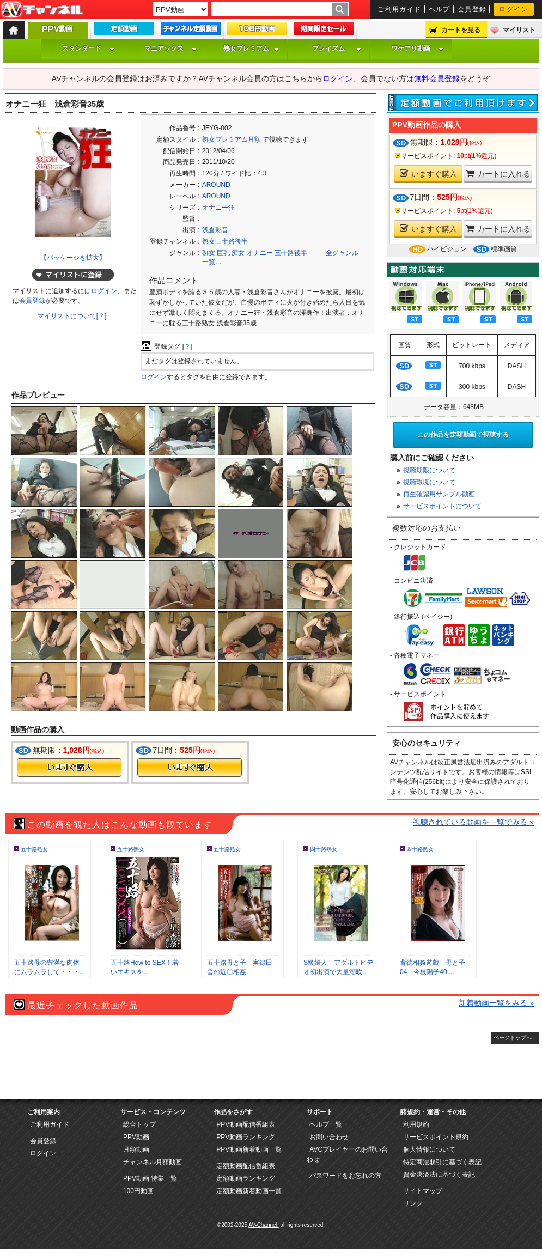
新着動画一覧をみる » (496, 1003)
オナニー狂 (218, 207)
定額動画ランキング (245, 1178)
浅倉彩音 (215, 230)
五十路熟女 (34, 849)
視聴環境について (429, 482)
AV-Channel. (263, 1225)
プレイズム (336, 48)
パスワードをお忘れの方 (345, 1175)
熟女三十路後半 (225, 241)
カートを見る (460, 30)
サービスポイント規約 (435, 1137)
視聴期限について (429, 470)
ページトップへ (513, 1038)
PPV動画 (136, 1137)
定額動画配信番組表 (245, 1166)
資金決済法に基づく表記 (439, 1174)
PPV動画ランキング (245, 1137)
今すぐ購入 (69, 767)
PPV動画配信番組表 (245, 1124)
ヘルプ (439, 9)
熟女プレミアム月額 (231, 139)
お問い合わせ (329, 1137)
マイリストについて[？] (72, 316)
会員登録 (472, 9)
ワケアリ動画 (417, 48)
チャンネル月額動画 (152, 1162)
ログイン (513, 9)
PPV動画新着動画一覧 (249, 1149)
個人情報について (429, 1149)
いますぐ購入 (428, 173)
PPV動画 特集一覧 (150, 1178)
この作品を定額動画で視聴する (463, 435)
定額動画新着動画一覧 (249, 1191)
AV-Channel (42, 10)
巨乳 (223, 253)
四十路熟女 (323, 849)
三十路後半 (291, 253)
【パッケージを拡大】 (73, 257)
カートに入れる (498, 173)
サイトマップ (422, 1191)
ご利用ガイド (399, 9)
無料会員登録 (437, 78)
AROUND (216, 184)
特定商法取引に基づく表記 (442, 1162)
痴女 (238, 253)
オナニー (260, 253)
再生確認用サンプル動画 (439, 494)
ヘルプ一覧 (325, 1124)
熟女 (208, 253)
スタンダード (88, 48)
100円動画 (138, 1191)
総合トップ (139, 1124)
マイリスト (519, 30)
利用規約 (416, 1124)
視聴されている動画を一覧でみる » (473, 822)
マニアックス (170, 48)
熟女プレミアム (251, 48)
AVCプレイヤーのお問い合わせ (347, 1154)
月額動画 (136, 1149)
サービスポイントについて (442, 506)
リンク (413, 1203)
